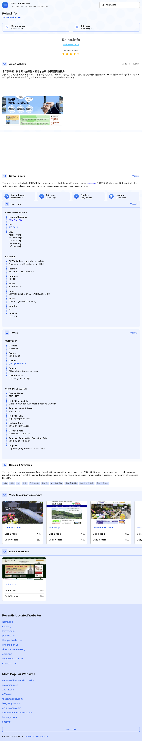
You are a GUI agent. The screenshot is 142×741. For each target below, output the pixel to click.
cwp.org (6, 626)
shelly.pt (6, 721)
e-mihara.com (13, 527)
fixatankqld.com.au (12, 658)
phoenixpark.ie (10, 644)
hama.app (7, 621)
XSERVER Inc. (15, 220)
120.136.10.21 (14, 227)
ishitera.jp (54, 527)
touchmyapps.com (12, 698)
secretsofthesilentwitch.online (18, 680)
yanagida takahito (17, 363)
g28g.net (7, 694)
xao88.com (8, 689)
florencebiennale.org (13, 649)
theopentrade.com (12, 640)
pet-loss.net (8, 635)
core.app (7, 654)
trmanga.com (9, 717)
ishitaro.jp (10, 584)
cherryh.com (9, 663)
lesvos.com (8, 631)
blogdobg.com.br (11, 703)
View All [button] (135, 176)
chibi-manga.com (11, 708)
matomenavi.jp (10, 685)
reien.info (91, 183)
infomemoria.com (103, 527)
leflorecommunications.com (17, 712)
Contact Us (71, 729)
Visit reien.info (11, 17)
